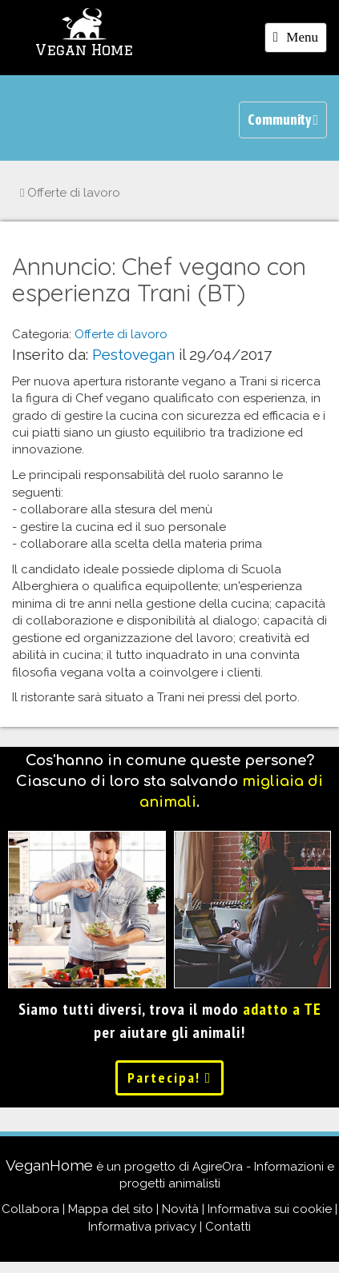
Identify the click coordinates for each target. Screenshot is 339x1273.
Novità (180, 1209)
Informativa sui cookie (270, 1209)
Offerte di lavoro (70, 193)
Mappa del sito (110, 1209)
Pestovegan (133, 354)
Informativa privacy (142, 1226)
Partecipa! (169, 1077)
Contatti (228, 1226)
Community (283, 119)
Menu (299, 40)
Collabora (30, 1209)
